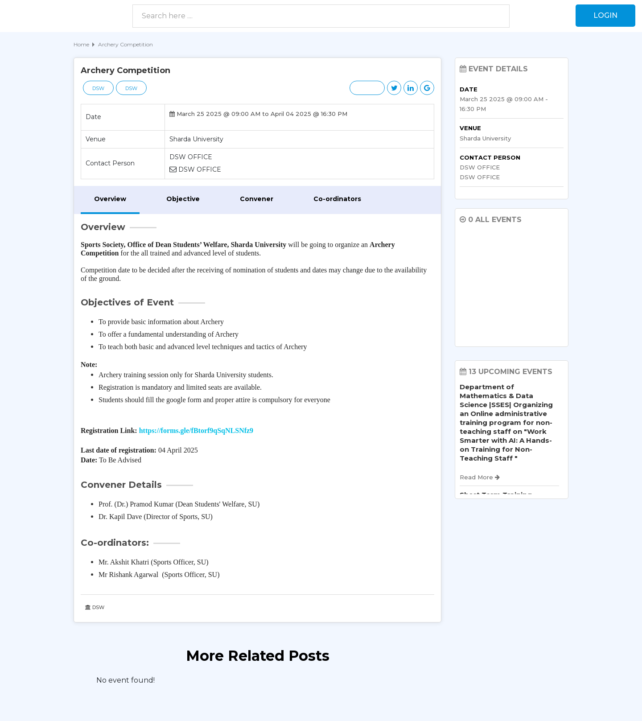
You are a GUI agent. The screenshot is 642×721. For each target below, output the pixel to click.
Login (605, 15)
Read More (480, 477)
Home (81, 44)
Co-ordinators (337, 199)
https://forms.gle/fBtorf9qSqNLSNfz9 (196, 430)
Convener (256, 199)
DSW (98, 88)
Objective (183, 199)
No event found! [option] (125, 680)
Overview (110, 199)
